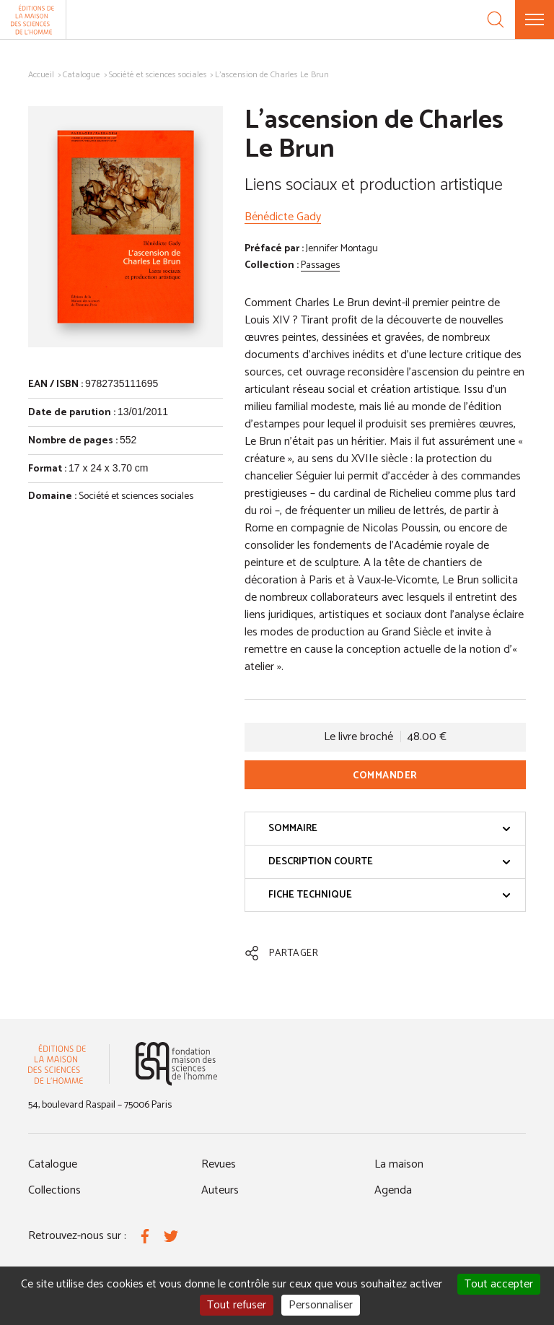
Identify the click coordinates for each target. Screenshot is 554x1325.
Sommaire (389, 828)
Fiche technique (389, 895)
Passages (320, 265)
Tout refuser (236, 1305)
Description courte (389, 861)
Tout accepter (499, 1284)
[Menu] (534, 19)
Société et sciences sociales (158, 75)
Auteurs (220, 1190)
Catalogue (81, 75)
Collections (54, 1190)
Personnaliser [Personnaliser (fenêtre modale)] (321, 1305)
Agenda (393, 1190)
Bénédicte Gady (283, 217)
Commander (385, 776)
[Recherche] (495, 19)
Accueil (41, 75)
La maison (398, 1164)
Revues (218, 1164)
